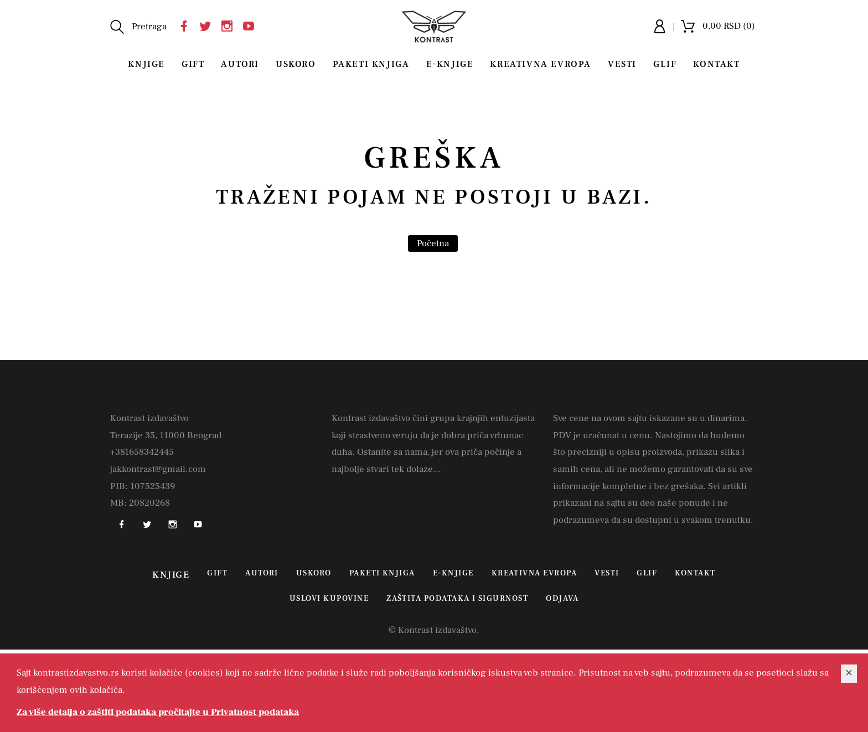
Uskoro (296, 64)
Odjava (562, 599)
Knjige (146, 64)
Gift (193, 64)
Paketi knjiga (371, 64)
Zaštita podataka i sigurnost (457, 599)
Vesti (622, 64)
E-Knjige (450, 64)
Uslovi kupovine (329, 599)
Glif (664, 64)
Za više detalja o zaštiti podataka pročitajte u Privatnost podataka (158, 712)
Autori (240, 64)
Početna (433, 243)
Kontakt (716, 64)
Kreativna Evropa (540, 64)
